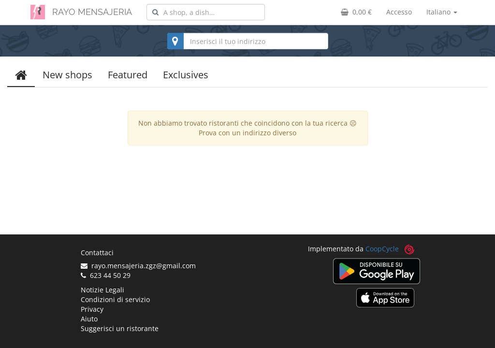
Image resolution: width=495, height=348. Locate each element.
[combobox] (205, 12)
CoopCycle (382, 248)
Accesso (399, 11)
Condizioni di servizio (115, 299)
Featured (127, 74)
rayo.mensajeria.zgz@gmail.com (138, 265)
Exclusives (185, 74)
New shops (67, 74)
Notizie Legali (102, 289)
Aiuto (89, 318)
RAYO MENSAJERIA (92, 12)
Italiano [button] (441, 11)
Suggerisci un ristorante (120, 328)
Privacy (92, 309)
